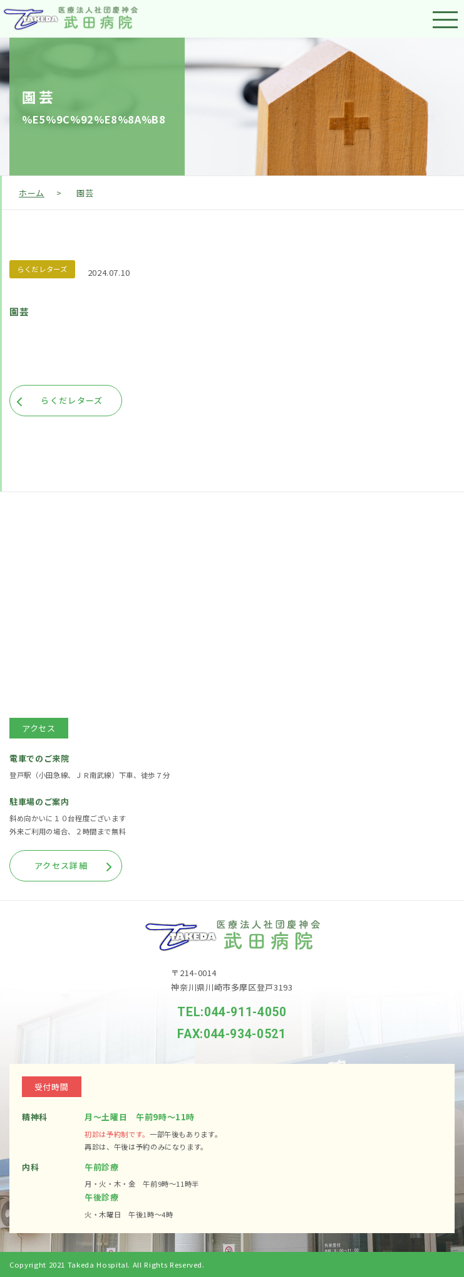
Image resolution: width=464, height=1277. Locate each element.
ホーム (31, 193)
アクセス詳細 (61, 865)
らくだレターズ (42, 269)
